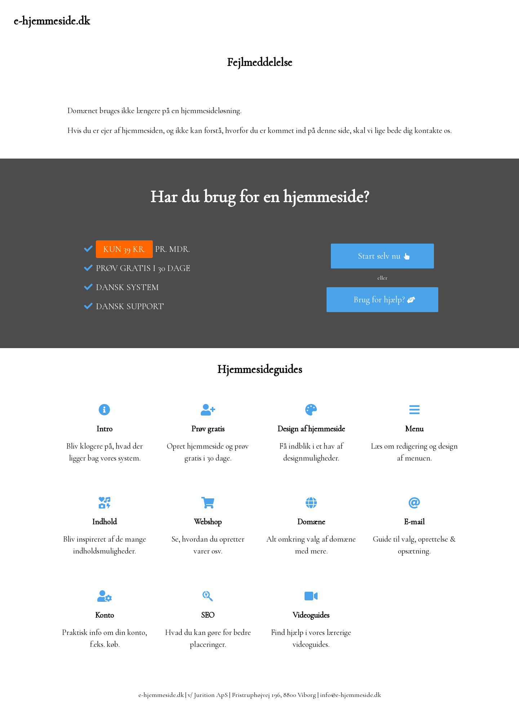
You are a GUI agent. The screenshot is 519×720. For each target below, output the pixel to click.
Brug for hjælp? (384, 299)
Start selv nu (384, 256)
